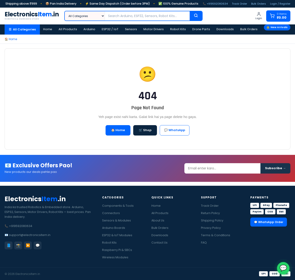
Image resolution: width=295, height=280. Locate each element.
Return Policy (210, 213)
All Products (68, 29)
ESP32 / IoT (110, 29)
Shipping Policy (212, 220)
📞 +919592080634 (215, 4)
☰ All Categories (22, 29)
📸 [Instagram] (18, 245)
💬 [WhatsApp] (37, 245)
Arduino (89, 29)
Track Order (239, 4)
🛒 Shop (145, 130)
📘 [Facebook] (8, 245)
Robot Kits (178, 29)
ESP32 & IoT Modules (117, 235)
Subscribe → (275, 169)
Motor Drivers (153, 29)
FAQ (204, 243)
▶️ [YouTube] (28, 245)
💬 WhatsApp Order (268, 222)
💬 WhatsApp (174, 130)
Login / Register (280, 4)
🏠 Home (11, 39)
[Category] (85, 16)
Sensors (131, 29)
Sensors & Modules (116, 220)
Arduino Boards (113, 228)
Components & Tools (118, 206)
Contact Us (159, 243)
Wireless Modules (115, 257)
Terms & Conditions (215, 235)
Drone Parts (201, 29)
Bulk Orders (258, 4)
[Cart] (278, 15)
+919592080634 (20, 226)
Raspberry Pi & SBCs (117, 250)
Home (47, 29)
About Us (157, 220)
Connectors (111, 213)
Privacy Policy (211, 228)
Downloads (225, 29)
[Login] (258, 16)
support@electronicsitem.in (29, 235)
